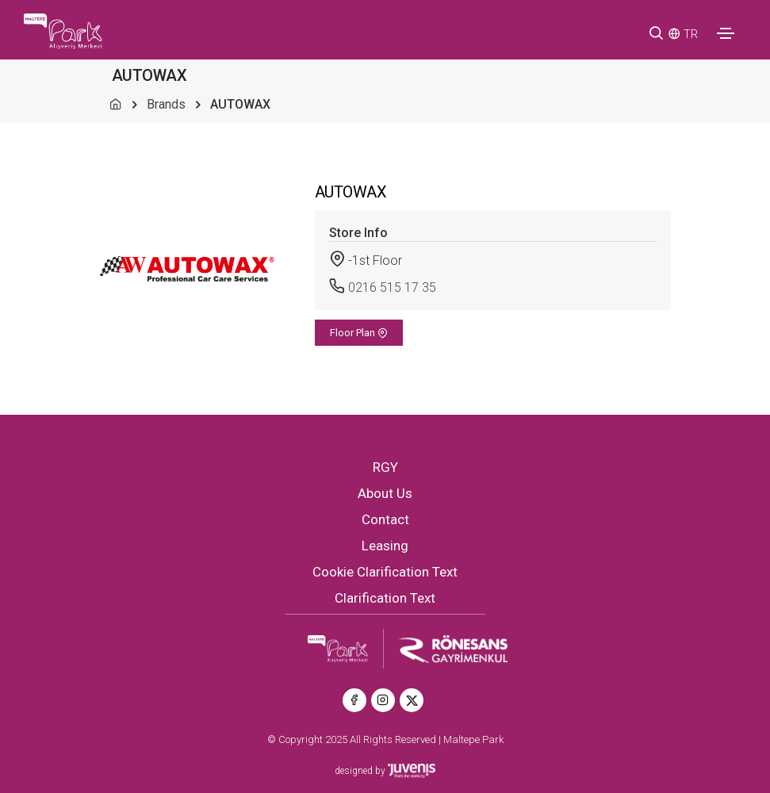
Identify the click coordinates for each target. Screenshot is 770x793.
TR (691, 34)
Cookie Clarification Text (385, 572)
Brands (166, 104)
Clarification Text (385, 598)
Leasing (385, 546)
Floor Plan (359, 333)
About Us (385, 493)
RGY (385, 467)
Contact (385, 519)
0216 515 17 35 (392, 287)
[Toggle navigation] (725, 33)
